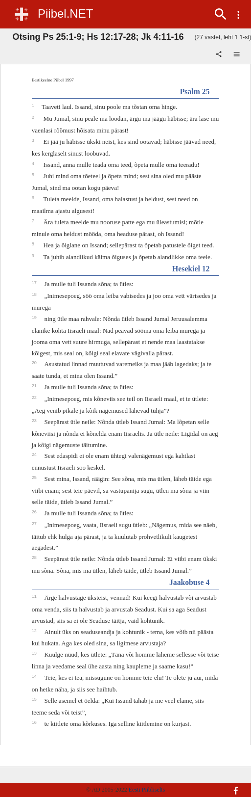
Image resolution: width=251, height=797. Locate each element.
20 (35, 362)
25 (35, 477)
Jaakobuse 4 (189, 582)
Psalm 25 (195, 91)
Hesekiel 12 (190, 269)
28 (35, 557)
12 (35, 630)
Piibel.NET (65, 13)
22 (35, 397)
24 (35, 454)
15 (35, 699)
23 (35, 420)
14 (35, 676)
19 (35, 317)
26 (35, 511)
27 (35, 523)
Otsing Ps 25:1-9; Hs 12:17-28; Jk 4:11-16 (97, 37)
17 (35, 282)
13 (35, 653)
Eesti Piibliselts (147, 789)
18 (35, 294)
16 (35, 722)
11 (35, 596)
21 (35, 385)
